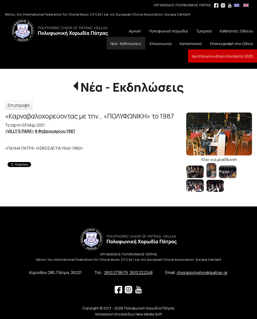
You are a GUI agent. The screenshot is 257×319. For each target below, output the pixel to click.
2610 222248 (141, 272)
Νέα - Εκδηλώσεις (132, 87)
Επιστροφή (19, 105)
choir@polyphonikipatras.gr (202, 272)
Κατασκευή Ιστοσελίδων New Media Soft (128, 314)
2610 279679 (116, 272)
